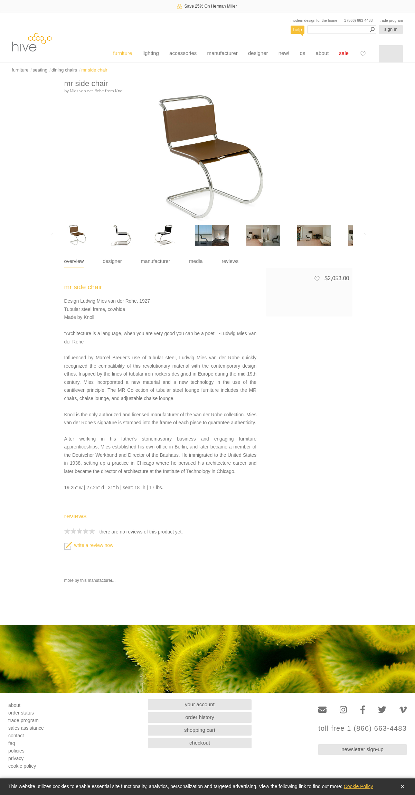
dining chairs (64, 70)
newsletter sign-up (362, 749)
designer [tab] (112, 261)
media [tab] (195, 261)
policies (16, 751)
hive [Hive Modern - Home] (31, 41)
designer (258, 53)
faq (11, 743)
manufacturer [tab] (155, 261)
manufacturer (222, 53)
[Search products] (341, 29)
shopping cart (199, 730)
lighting (150, 53)
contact (16, 735)
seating (39, 70)
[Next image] (365, 235)
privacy (15, 758)
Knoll (119, 90)
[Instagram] (343, 709)
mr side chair (94, 70)
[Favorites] (363, 53)
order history (199, 717)
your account (200, 704)
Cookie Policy (358, 786)
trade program (391, 20)
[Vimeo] (403, 709)
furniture (122, 53)
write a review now (88, 545)
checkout (199, 743)
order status (21, 713)
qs (302, 53)
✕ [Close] (402, 787)
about (322, 53)
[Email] (322, 709)
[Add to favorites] (316, 278)
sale (344, 53)
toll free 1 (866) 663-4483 (362, 728)
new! (284, 53)
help (297, 29)
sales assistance (26, 728)
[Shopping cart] (391, 54)
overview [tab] (74, 261)
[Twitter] (382, 709)
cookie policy (22, 766)
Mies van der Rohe (87, 90)
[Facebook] (362, 709)
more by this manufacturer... (90, 580)
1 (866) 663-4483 (358, 20)
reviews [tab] (230, 261)
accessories (183, 53)
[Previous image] (52, 235)
